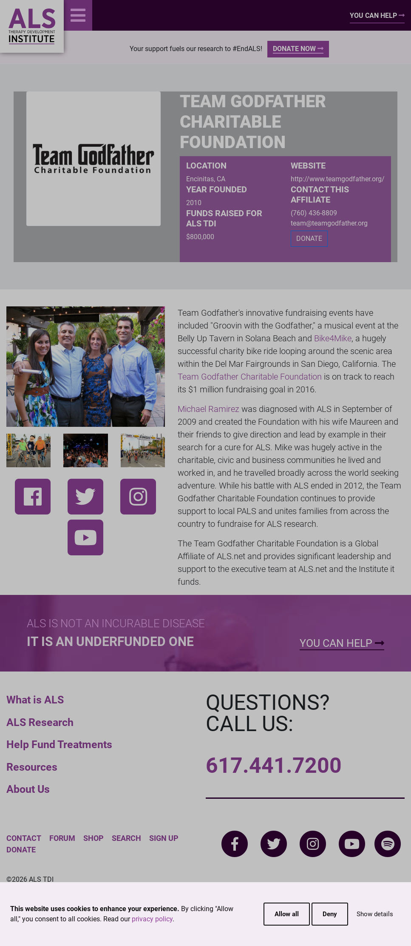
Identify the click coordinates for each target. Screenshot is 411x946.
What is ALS (35, 700)
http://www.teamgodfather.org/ (338, 179)
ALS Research (40, 722)
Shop (93, 838)
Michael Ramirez (208, 409)
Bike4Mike (332, 338)
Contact (23, 838)
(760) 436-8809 (314, 213)
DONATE (309, 238)
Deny (330, 914)
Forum (62, 838)
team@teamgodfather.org (329, 223)
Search (126, 838)
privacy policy (152, 919)
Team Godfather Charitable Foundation (250, 377)
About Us (28, 789)
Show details (375, 914)
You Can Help (377, 15)
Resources (31, 767)
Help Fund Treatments (59, 744)
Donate (21, 849)
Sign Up (164, 838)
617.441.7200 (274, 765)
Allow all (287, 914)
